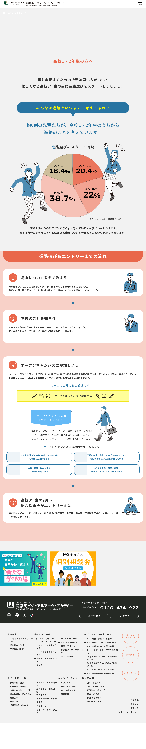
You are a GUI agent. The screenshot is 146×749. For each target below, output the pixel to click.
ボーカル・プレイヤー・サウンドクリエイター (47, 666)
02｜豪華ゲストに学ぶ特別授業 (101, 668)
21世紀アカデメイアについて (21, 666)
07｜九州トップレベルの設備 (100, 695)
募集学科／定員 (17, 708)
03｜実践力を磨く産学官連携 (100, 672)
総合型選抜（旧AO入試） (22, 720)
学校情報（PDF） (18, 675)
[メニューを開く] (140, 4)
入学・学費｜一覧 (16, 704)
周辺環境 (65, 720)
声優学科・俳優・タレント (46, 686)
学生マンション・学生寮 (47, 737)
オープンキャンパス (130, 662)
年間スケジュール (69, 712)
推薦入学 (14, 724)
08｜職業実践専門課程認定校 (100, 699)
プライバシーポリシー (128, 738)
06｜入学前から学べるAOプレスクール (102, 690)
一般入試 (14, 727)
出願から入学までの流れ (21, 716)
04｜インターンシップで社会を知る (102, 677)
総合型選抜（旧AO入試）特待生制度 (46, 718)
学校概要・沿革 (17, 671)
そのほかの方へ (94, 727)
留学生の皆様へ (94, 720)
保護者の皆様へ (94, 724)
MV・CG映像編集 (69, 668)
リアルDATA (67, 708)
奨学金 (40, 728)
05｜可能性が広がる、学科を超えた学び (102, 684)
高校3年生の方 (94, 708)
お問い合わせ (94, 642)
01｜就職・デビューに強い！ (100, 665)
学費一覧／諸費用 (18, 712)
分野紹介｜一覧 (42, 660)
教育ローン (42, 732)
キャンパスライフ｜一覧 (71, 704)
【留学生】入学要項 (19, 731)
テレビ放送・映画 (69, 664)
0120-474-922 (119, 634)
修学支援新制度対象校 (47, 724)
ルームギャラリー (69, 716)
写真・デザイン (68, 672)
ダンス (40, 691)
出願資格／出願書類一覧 (47, 710)
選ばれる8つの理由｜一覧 (98, 660)
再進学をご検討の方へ (97, 716)
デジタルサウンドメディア (46, 679)
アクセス (124, 642)
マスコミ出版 (67, 682)
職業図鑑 (135, 726)
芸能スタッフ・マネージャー (72, 677)
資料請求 (130, 680)
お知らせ (135, 730)
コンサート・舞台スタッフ (46, 673)
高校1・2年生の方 (95, 712)
